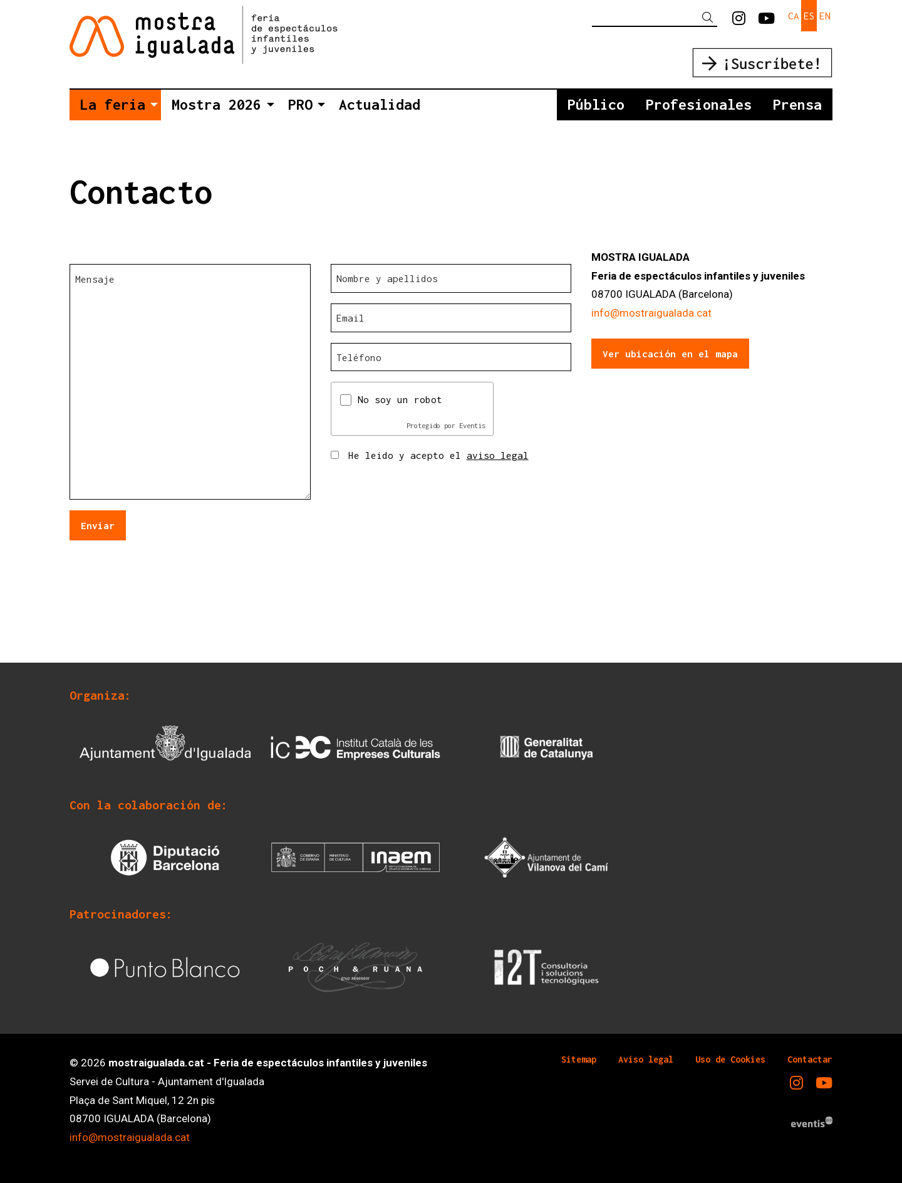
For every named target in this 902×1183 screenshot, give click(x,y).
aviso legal (498, 455)
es (809, 15)
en (825, 15)
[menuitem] (738, 19)
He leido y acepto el (438, 455)
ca (793, 15)
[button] (709, 18)
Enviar (98, 525)
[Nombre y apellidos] (451, 278)
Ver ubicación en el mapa (670, 353)
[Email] (451, 317)
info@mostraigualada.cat (651, 313)
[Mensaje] (190, 382)
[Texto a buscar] (654, 17)
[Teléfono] (451, 357)
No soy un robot (400, 399)
